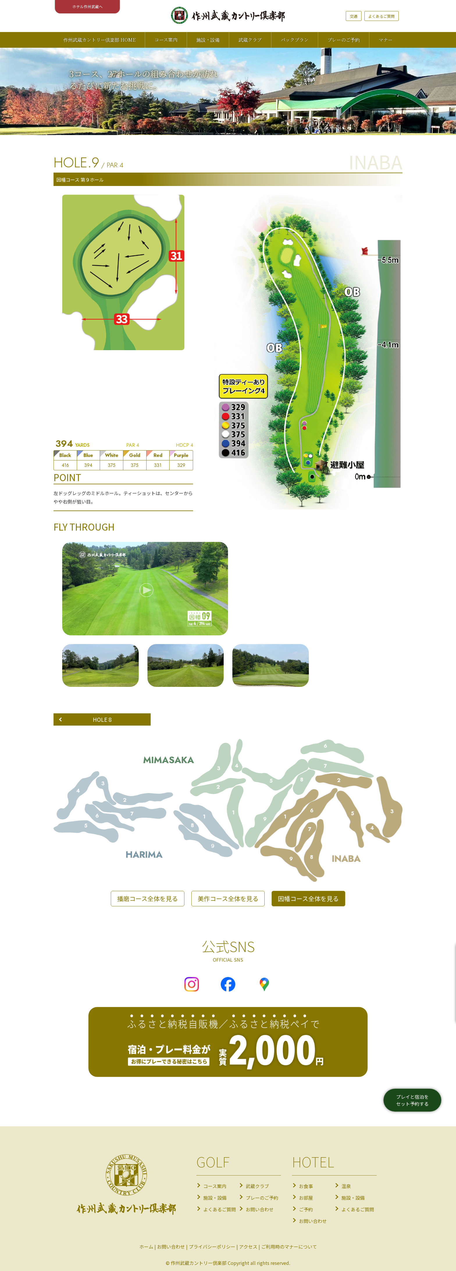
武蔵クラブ (250, 39)
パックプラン (295, 39)
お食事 (306, 1186)
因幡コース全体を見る (308, 898)
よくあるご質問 (381, 16)
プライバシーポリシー (212, 1246)
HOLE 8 (102, 719)
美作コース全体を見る (228, 898)
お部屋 (306, 1197)
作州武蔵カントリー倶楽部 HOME (99, 39)
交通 (353, 16)
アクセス (248, 1246)
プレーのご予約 (343, 39)
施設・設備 (208, 39)
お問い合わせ (260, 1209)
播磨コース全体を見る (147, 898)
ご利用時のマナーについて (289, 1246)
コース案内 (165, 39)
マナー (386, 39)
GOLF (212, 1161)
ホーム (146, 1246)
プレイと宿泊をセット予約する (412, 1100)
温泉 (346, 1186)
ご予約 (306, 1209)
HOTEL (313, 1161)
